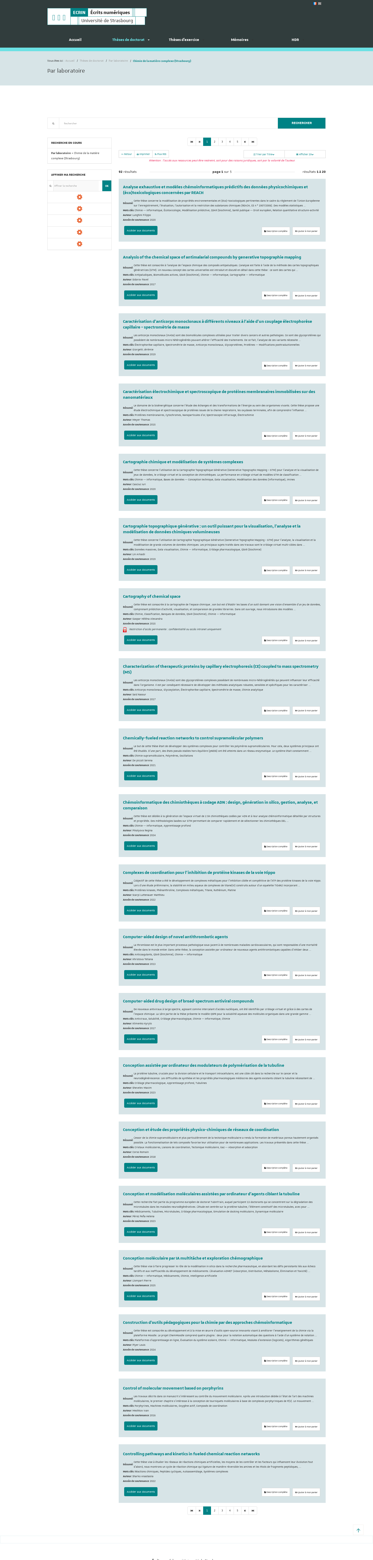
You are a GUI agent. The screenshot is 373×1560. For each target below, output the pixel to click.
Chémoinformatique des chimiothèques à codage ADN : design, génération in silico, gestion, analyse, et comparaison (220, 805)
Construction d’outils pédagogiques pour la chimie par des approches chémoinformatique (207, 1322)
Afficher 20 (305, 154)
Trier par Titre (264, 154)
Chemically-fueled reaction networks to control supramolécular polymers (193, 738)
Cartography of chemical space (152, 596)
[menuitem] (75, 42)
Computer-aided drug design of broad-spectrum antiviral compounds (188, 1001)
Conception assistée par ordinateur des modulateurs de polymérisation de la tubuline (203, 1065)
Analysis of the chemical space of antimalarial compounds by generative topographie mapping (212, 257)
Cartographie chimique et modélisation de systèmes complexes (183, 462)
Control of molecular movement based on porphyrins (173, 1388)
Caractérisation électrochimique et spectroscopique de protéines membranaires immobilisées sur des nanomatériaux (219, 394)
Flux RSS (160, 154)
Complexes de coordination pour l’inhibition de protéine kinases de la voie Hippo (199, 872)
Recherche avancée (60, 131)
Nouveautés (81, 131)
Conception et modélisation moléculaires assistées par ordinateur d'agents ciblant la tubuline (211, 1194)
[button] (358, 1530)
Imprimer (143, 154)
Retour (126, 154)
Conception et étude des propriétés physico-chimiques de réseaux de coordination (201, 1129)
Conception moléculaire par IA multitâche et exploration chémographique (193, 1258)
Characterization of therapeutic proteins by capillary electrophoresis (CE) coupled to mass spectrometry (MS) (221, 669)
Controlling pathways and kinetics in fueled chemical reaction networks (191, 1454)
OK (106, 186)
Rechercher (302, 123)
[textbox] (166, 123)
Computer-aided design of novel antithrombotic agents (175, 937)
